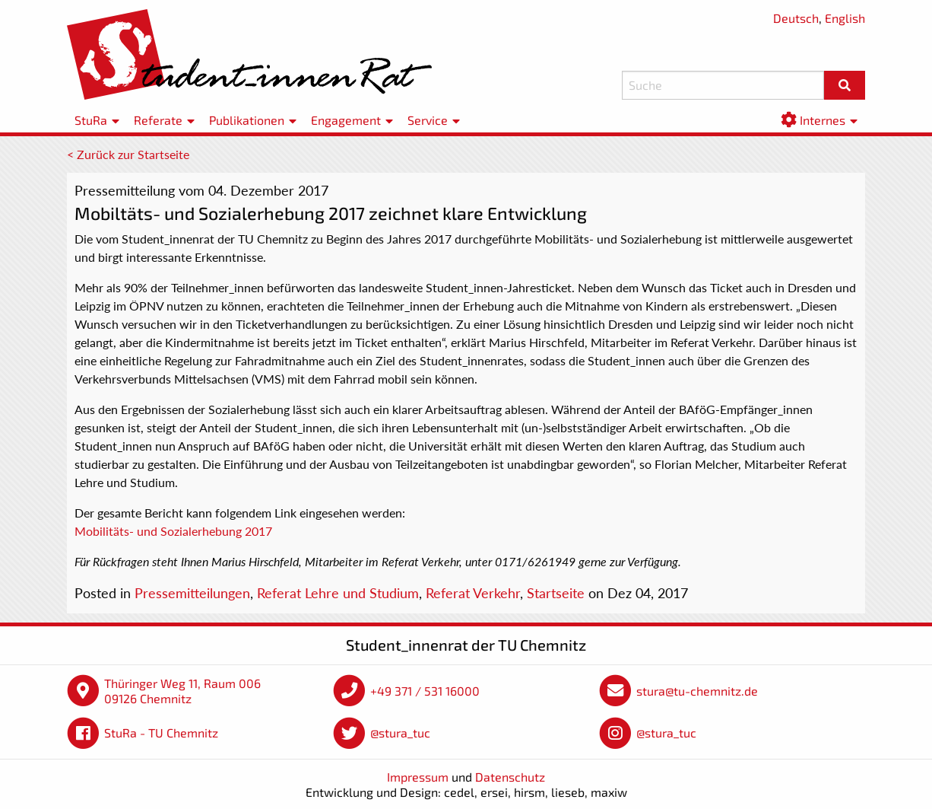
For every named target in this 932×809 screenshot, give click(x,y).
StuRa (90, 120)
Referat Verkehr (473, 592)
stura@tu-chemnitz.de (697, 690)
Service (427, 120)
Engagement (346, 120)
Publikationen (246, 120)
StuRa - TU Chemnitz (161, 732)
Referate (158, 120)
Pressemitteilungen (192, 592)
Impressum (418, 776)
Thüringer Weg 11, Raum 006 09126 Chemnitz (182, 690)
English (845, 18)
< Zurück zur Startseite (128, 154)
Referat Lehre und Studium (338, 592)
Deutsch (796, 18)
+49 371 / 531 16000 (425, 690)
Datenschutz (510, 776)
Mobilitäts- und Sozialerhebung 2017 (173, 531)
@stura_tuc (400, 732)
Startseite (556, 592)
